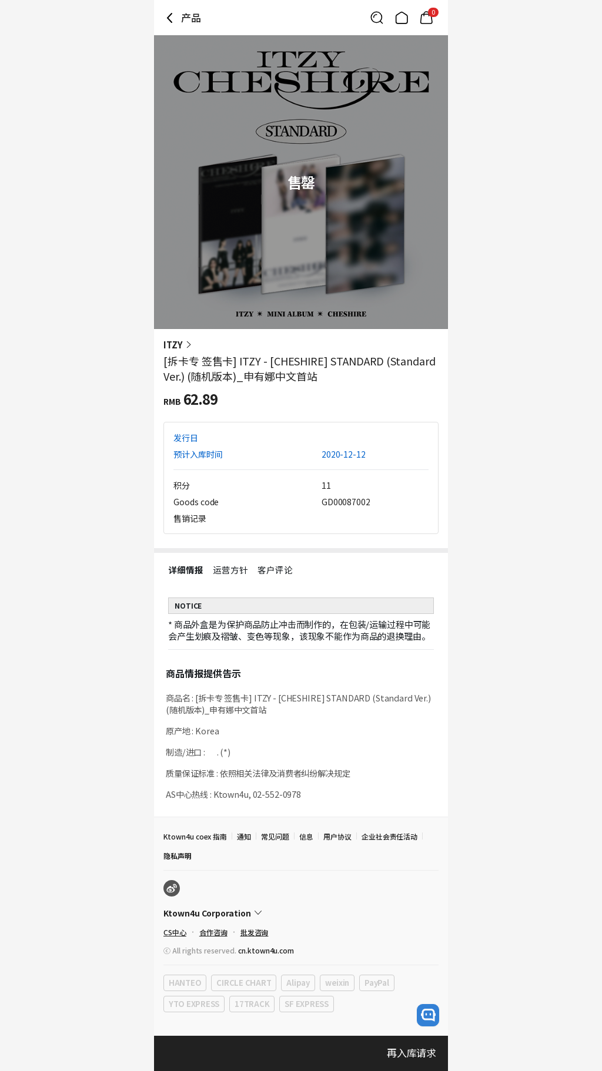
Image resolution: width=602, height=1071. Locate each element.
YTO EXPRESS (194, 1003)
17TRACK (252, 1003)
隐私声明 (177, 856)
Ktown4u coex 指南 (195, 836)
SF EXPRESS (306, 1003)
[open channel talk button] (428, 1015)
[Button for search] (376, 17)
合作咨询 (213, 932)
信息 (306, 836)
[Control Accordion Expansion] (301, 913)
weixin (337, 982)
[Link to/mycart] (426, 17)
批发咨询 (254, 932)
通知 (244, 836)
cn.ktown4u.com (266, 950)
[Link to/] (401, 17)
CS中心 (174, 932)
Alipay (297, 982)
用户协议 (337, 836)
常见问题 (275, 836)
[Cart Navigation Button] (426, 17)
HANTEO (185, 982)
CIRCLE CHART (243, 982)
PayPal (376, 982)
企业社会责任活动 (390, 836)
